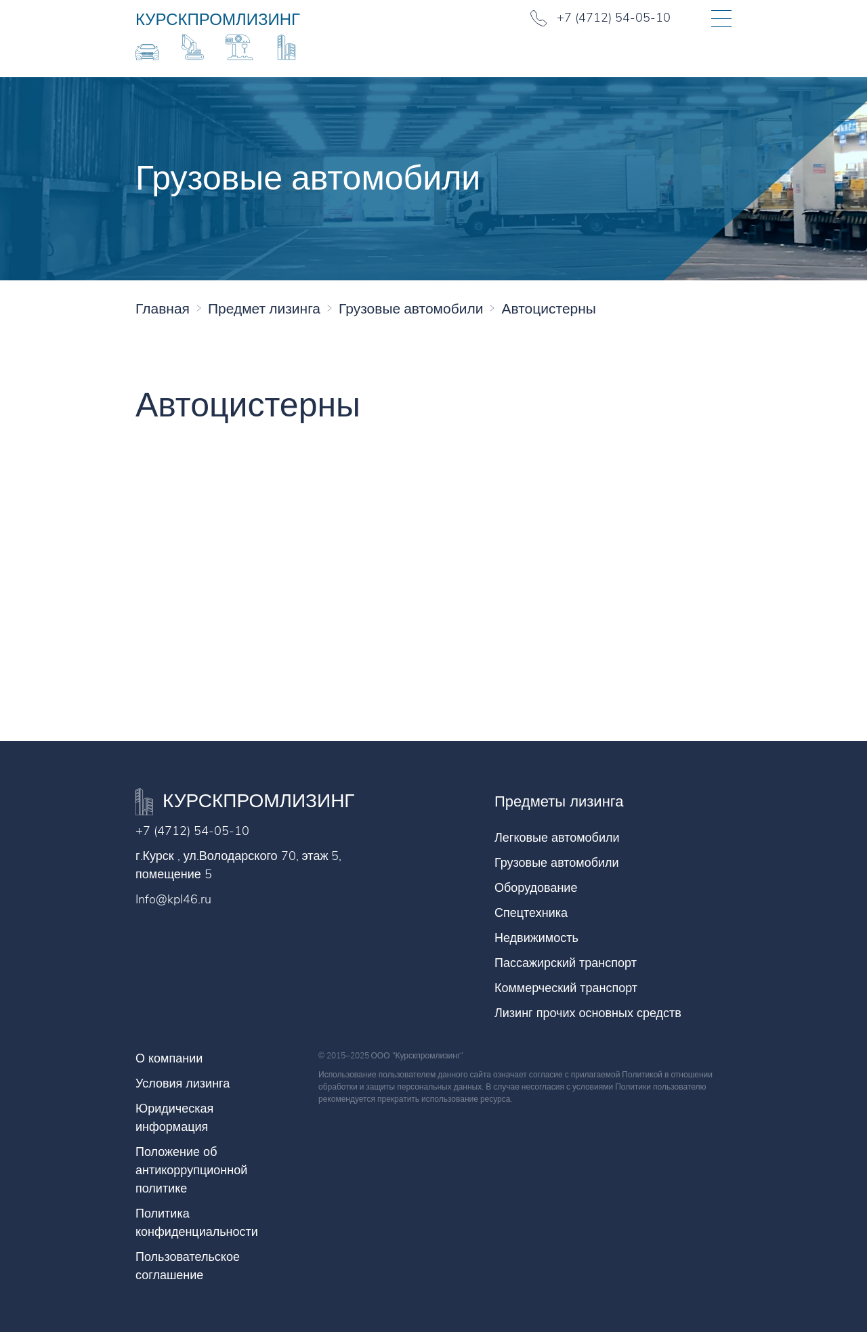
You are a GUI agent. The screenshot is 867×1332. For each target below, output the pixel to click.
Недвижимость (536, 938)
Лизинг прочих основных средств (587, 1013)
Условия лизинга (182, 1083)
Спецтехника (531, 913)
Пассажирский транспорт (565, 963)
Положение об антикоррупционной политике (191, 1170)
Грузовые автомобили (556, 863)
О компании (169, 1058)
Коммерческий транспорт (565, 988)
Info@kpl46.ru (173, 899)
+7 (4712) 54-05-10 (192, 831)
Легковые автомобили (557, 838)
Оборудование (535, 888)
